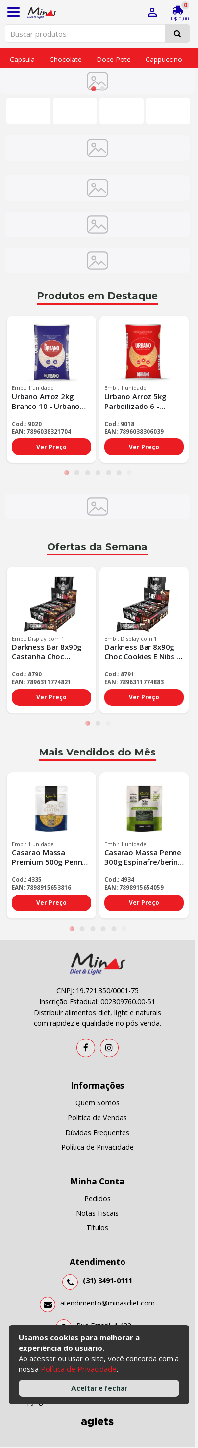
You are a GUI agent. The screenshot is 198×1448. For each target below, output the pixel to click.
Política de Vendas (97, 1118)
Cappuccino (164, 59)
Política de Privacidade (79, 1369)
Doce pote (114, 59)
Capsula (22, 59)
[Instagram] (109, 1048)
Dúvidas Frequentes (97, 1133)
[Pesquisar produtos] (85, 33)
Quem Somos (97, 1103)
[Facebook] (85, 1048)
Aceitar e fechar (99, 1388)
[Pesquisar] (177, 33)
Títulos (97, 1228)
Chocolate (66, 59)
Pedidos (97, 1198)
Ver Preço (51, 447)
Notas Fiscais (97, 1214)
